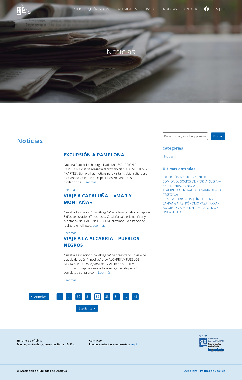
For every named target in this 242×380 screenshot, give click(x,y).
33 (107, 297)
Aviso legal (191, 371)
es (216, 9)
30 (78, 297)
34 (116, 297)
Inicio (77, 9)
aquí (134, 344)
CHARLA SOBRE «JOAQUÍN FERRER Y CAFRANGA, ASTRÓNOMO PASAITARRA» (191, 201)
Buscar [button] (218, 136)
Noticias (170, 9)
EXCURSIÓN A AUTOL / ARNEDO (185, 177)
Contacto (190, 9)
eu (223, 9)
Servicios (150, 9)
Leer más (90, 182)
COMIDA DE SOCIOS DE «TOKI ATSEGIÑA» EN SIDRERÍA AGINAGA (192, 183)
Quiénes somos (100, 9)
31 (88, 297)
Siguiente (87, 308)
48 (135, 297)
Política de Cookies (212, 371)
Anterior (38, 297)
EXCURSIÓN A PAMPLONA (94, 154)
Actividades (127, 9)
